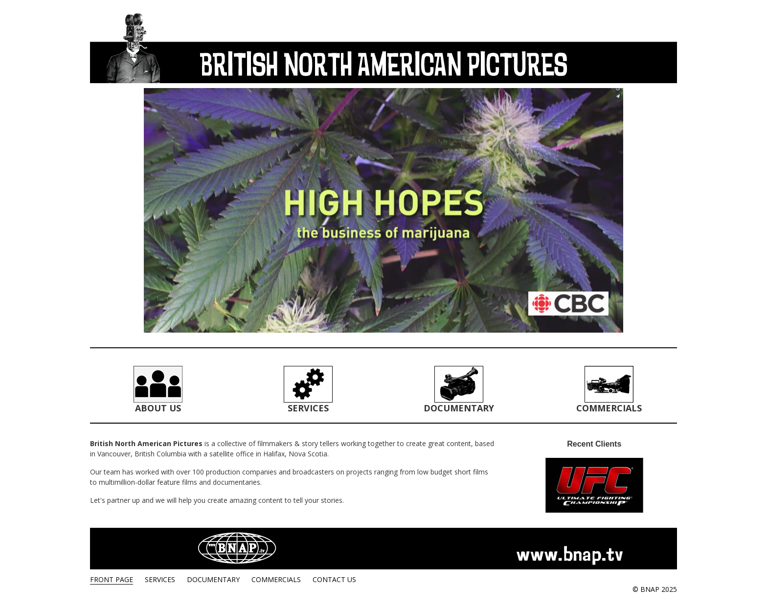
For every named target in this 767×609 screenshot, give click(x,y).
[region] (383, 210)
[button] (383, 210)
